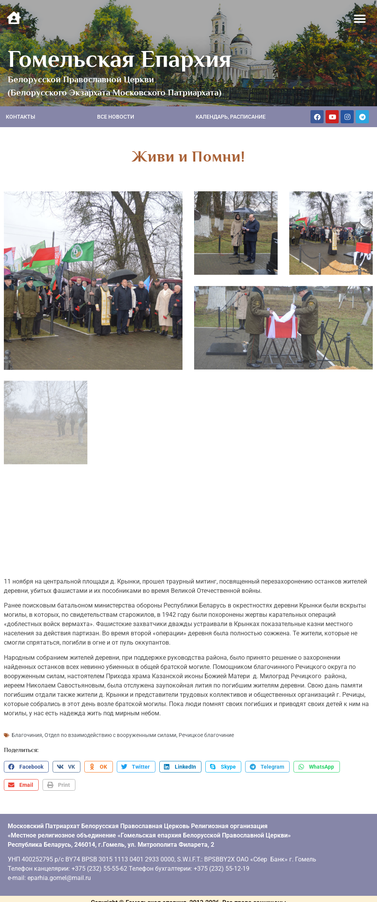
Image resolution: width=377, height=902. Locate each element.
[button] (360, 19)
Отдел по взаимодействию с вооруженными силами (110, 732)
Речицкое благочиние (206, 732)
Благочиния (27, 732)
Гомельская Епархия (120, 58)
